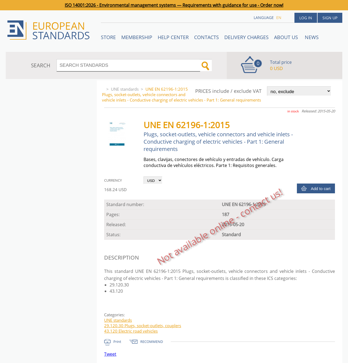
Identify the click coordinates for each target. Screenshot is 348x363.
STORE (108, 37)
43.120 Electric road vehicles (131, 331)
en (278, 17)
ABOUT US (286, 37)
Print (117, 341)
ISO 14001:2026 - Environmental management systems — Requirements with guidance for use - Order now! (174, 5)
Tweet (110, 354)
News (312, 37)
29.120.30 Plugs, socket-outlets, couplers (142, 325)
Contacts (206, 37)
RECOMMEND (151, 341)
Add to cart (321, 188)
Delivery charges (246, 37)
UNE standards (125, 89)
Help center (173, 37)
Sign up (329, 17)
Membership (136, 37)
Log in (305, 17)
